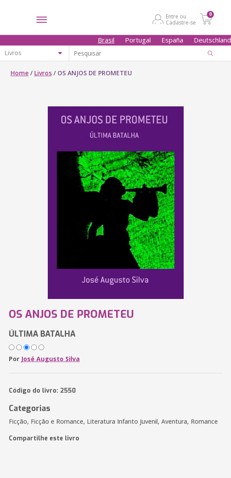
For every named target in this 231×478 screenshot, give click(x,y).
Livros (43, 73)
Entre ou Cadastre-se (181, 19)
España (172, 39)
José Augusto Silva (50, 359)
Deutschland (212, 39)
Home (19, 73)
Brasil (106, 39)
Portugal (138, 39)
